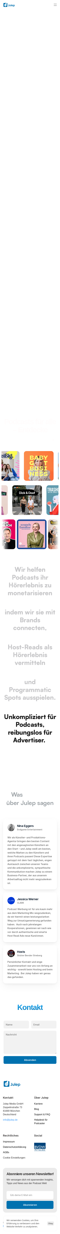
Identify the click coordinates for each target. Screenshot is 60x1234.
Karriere (38, 1103)
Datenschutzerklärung (14, 1147)
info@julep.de (10, 1120)
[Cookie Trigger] (14, 1158)
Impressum (9, 1141)
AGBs (6, 1152)
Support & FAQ (42, 1114)
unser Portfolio (29, 438)
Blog (36, 1109)
